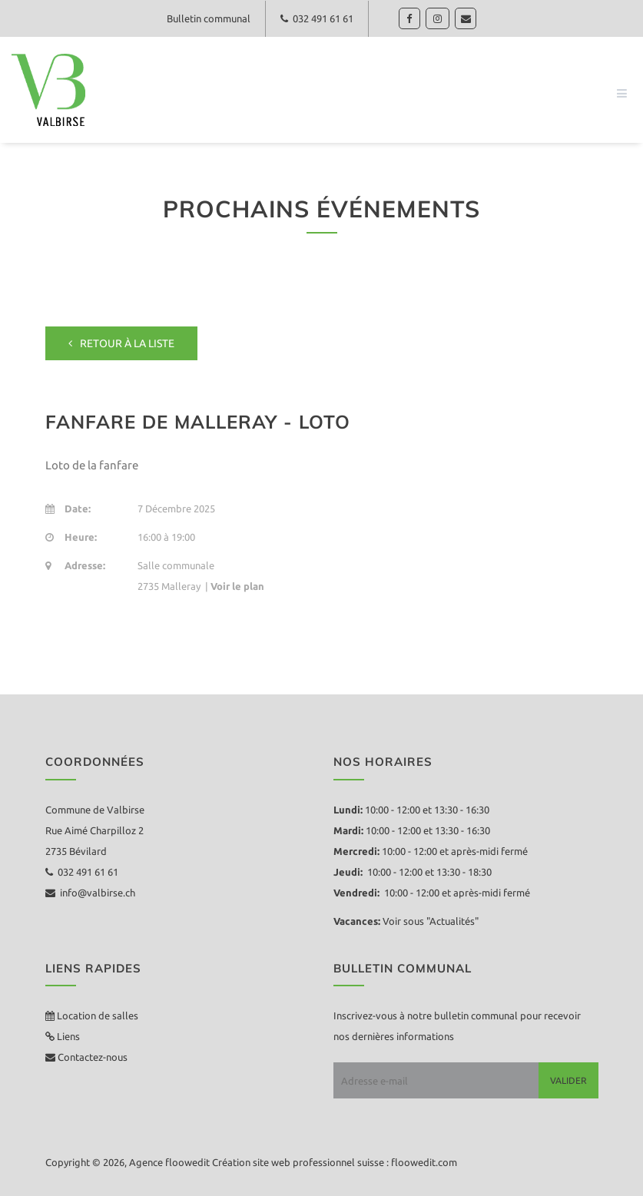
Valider (568, 1080)
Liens (67, 1036)
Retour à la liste (121, 343)
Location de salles (97, 1015)
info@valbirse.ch (90, 892)
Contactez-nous (91, 1057)
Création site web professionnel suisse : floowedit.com (334, 1162)
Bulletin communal (207, 18)
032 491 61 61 (317, 18)
